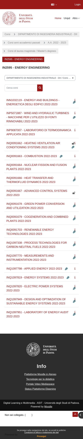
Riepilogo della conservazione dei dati (25, 418)
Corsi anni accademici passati (24, 42)
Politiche (9, 422)
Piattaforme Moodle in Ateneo (40, 374)
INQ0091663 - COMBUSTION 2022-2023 (31, 156)
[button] (54, 4)
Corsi (7, 34)
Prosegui (41, 436)
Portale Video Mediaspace (40, 384)
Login (78, 4)
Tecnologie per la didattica (40, 379)
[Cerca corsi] (21, 87)
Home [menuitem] (58, 18)
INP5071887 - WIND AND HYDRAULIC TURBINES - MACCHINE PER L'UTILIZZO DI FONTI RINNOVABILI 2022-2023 (37, 117)
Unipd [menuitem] (67, 18)
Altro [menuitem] (75, 18)
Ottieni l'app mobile (15, 426)
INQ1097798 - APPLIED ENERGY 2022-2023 (34, 268)
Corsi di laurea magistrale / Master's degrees (32, 51)
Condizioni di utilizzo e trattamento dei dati (41, 432)
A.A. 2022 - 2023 (57, 42)
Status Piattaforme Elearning (40, 389)
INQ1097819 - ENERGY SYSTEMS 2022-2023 (35, 277)
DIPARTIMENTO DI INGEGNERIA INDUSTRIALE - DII (47, 34)
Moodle (48, 406)
